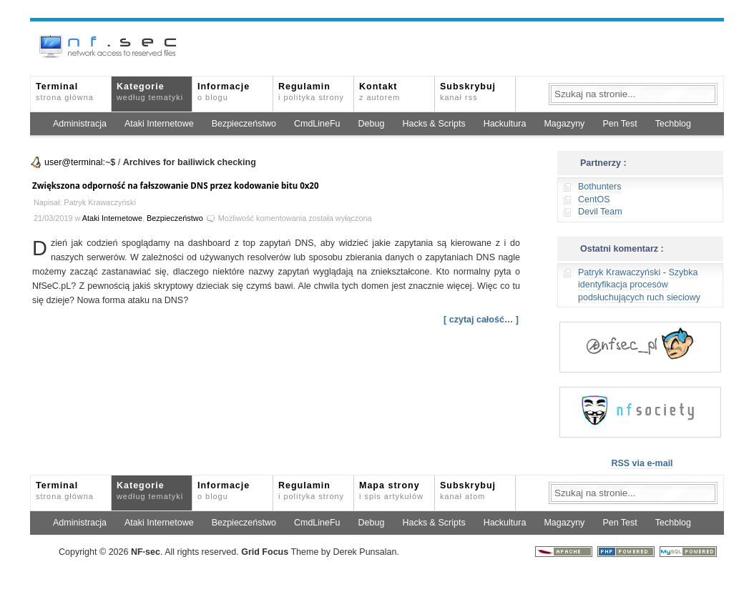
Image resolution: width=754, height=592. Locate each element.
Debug (371, 124)
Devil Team (600, 212)
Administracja (80, 124)
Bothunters (599, 187)
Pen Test (619, 124)
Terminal (65, 92)
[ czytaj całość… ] (481, 320)
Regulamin (311, 92)
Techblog (673, 124)
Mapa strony (391, 490)
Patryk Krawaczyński (619, 272)
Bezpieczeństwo (244, 124)
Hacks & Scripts (433, 124)
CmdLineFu (317, 124)
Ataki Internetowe (159, 124)
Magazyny (564, 124)
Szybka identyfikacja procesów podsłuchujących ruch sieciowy (639, 284)
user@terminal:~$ (79, 162)
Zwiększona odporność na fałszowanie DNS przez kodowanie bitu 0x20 (175, 185)
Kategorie (150, 92)
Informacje (223, 92)
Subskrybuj (468, 92)
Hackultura (505, 124)
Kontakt (379, 92)
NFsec (145, 552)
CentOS (593, 199)
